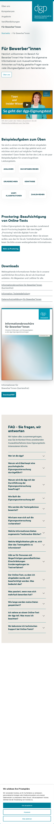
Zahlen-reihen (38, 194)
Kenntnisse (30, 181)
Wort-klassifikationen (14, 194)
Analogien (8, 169)
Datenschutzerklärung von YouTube (15, 123)
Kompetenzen (8, 11)
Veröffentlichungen (10, 21)
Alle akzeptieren (27, 805)
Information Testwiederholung (15, 293)
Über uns (5, 6)
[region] (27, 804)
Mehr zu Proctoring (10, 248)
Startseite (5, 33)
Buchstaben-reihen (29, 169)
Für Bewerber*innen (11, 26)
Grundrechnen (11, 181)
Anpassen (27, 812)
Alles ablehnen (27, 819)
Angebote (6, 16)
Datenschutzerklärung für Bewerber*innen (21, 299)
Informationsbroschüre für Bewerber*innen (21, 284)
